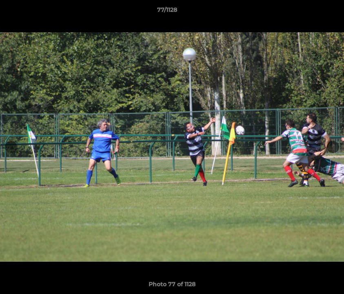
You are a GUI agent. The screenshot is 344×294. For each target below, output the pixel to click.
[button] (310, 12)
